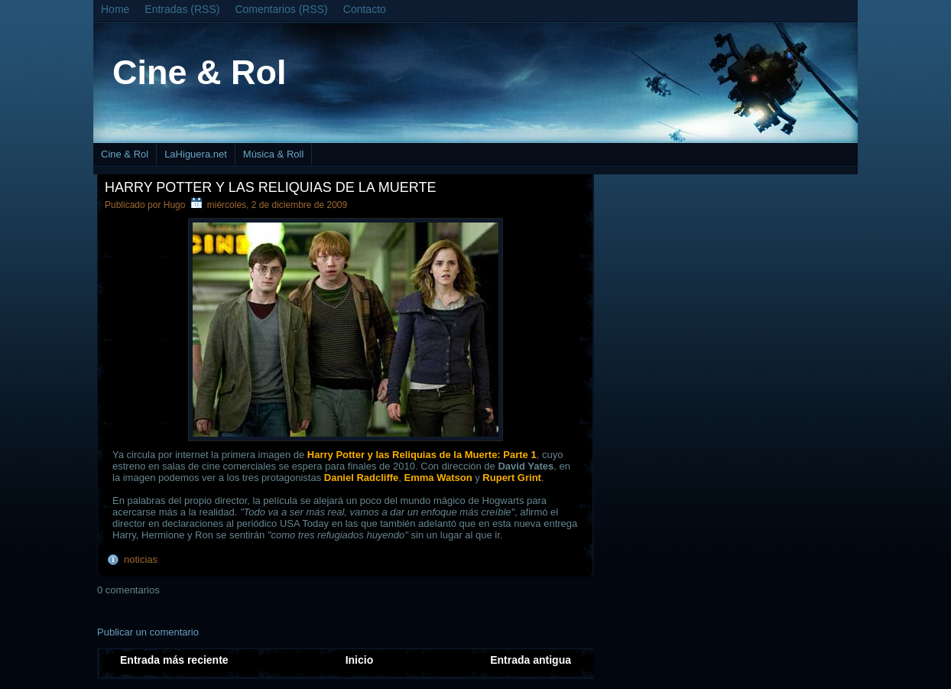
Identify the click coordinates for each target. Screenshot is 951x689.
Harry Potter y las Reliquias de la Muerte (270, 187)
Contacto (364, 9)
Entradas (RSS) (181, 9)
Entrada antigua (530, 660)
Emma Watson (438, 477)
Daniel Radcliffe (361, 477)
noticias (140, 559)
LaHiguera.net (195, 154)
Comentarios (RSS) (281, 9)
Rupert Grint (511, 477)
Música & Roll (273, 154)
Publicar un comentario (148, 632)
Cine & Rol (199, 72)
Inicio (360, 660)
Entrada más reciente (174, 660)
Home (115, 9)
